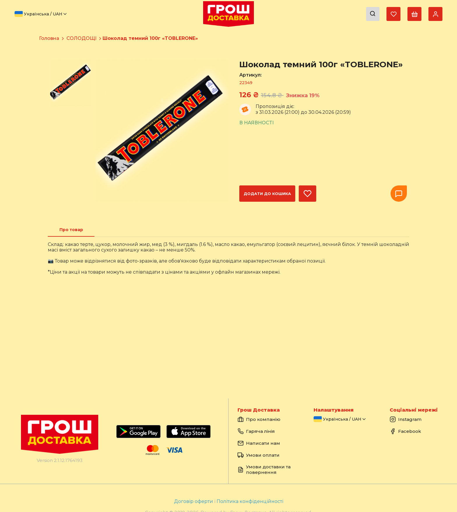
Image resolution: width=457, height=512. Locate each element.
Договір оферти (194, 501)
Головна (49, 38)
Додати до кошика (267, 193)
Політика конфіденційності (250, 501)
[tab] (71, 230)
